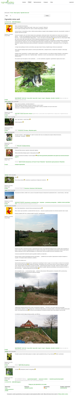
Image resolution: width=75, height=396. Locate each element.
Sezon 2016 (29, 98)
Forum (29, 2)
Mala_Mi (6, 23)
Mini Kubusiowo (38, 188)
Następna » (18, 21)
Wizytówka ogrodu (32, 130)
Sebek (6, 116)
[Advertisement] (37, 8)
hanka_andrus (8, 101)
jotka (6, 366)
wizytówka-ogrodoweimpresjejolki (57, 378)
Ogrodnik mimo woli (25, 12)
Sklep (51, 2)
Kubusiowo (26, 188)
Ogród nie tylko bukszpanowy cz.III (26, 161)
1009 (15, 21)
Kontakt (6, 390)
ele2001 (6, 351)
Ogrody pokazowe (37, 2)
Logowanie (71, 2)
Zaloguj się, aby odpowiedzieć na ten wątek (37, 384)
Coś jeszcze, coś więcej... (23, 130)
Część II (40, 98)
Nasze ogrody (17, 12)
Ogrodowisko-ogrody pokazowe (52, 161)
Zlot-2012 (57, 98)
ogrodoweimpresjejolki (32, 378)
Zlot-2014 (53, 98)
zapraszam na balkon (43, 378)
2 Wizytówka (61, 161)
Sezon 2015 (35, 98)
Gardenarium (7, 147)
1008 (13, 21)
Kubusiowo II (32, 188)
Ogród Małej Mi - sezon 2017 (21, 98)
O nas (6, 387)
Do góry (6, 99)
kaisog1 (6, 174)
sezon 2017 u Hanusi (28, 113)
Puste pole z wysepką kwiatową (23, 145)
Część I (43, 98)
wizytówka (42, 202)
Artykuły (24, 2)
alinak (6, 190)
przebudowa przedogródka (51, 202)
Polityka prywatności (9, 389)
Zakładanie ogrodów (28, 387)
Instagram (46, 2)
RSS (45, 388)
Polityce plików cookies (63, 394)
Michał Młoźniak (63, 387)
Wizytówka (48, 98)
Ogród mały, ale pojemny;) (24, 364)
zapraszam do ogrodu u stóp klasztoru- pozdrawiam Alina (27, 202)
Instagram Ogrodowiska (20, 164)
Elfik (6, 132)
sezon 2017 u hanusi (19, 113)
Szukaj (47, 15)
